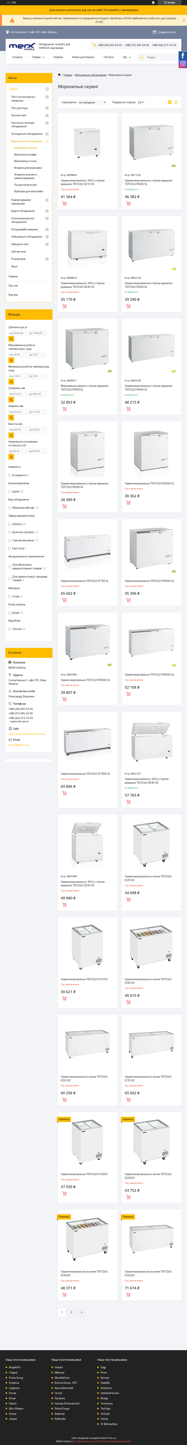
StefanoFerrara (110, 1393)
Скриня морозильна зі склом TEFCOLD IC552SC (148, 1273)
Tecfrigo (106, 1408)
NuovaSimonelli (64, 1388)
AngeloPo (15, 1367)
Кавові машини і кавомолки (21, 201)
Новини (58, 57)
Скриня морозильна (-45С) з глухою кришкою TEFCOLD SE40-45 (147, 780)
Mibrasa (59, 1372)
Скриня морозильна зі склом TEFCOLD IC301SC (148, 981)
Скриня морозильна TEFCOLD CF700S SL (85, 773)
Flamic (13, 1403)
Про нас (13, 285)
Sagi (103, 1367)
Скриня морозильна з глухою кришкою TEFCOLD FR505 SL (148, 285)
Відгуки (13, 294)
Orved (58, 1393)
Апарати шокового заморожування (25, 176)
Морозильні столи (25, 161)
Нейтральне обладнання (26, 236)
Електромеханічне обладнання (22, 220)
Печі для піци (19, 108)
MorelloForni (62, 1377)
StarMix (105, 1382)
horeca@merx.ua (18, 745)
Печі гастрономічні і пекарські (23, 98)
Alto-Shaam (16, 1408)
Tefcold (105, 1413)
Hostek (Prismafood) (67, 1403)
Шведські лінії (20, 244)
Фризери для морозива (28, 191)
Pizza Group (16, 1377)
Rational (60, 1413)
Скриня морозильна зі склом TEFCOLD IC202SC (148, 1176)
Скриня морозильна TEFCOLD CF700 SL (85, 580)
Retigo (104, 1398)
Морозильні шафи (25, 154)
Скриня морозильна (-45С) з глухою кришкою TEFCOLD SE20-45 (83, 883)
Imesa (12, 1413)
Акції (14, 266)
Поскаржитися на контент (87, 1441)
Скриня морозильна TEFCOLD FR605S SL (149, 674)
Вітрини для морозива (28, 167)
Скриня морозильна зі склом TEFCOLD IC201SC (148, 878)
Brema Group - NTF (66, 1382)
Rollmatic (60, 1418)
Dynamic (60, 1398)
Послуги (109, 57)
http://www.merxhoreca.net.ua (26, 733)
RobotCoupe (62, 1408)
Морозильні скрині (25, 147)
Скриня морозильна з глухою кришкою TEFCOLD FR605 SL (148, 387)
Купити (64, 202)
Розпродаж (18, 258)
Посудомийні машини (24, 229)
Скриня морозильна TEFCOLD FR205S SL (149, 483)
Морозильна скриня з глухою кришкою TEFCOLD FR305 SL (84, 387)
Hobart (59, 1367)
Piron (104, 1372)
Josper (13, 1418)
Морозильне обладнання (90, 75)
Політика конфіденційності (116, 1441)
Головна (17, 57)
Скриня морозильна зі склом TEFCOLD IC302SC (84, 1273)
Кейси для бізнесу (83, 57)
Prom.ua (111, 1438)
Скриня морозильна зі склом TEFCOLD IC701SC (148, 1078)
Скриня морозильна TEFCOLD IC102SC (84, 1174)
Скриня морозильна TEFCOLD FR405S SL (85, 680)
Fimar (12, 1398)
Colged (13, 1372)
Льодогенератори (25, 184)
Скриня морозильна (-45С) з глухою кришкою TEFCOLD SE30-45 (83, 285)
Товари (36, 57)
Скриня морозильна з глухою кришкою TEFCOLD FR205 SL (84, 485)
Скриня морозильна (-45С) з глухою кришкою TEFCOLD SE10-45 (83, 182)
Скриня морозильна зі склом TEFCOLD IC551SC (84, 1078)
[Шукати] (141, 57)
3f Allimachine (109, 1424)
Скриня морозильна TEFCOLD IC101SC (84, 979)
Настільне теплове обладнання (22, 124)
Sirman (105, 1377)
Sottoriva (106, 1388)
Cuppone (14, 1388)
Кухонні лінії (18, 115)
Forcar (12, 1393)
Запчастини (18, 251)
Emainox (14, 1382)
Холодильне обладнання (26, 133)
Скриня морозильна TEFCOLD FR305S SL (149, 580)
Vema (104, 1418)
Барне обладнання (23, 210)
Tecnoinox (107, 1403)
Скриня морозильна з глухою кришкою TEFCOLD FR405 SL (148, 182)
